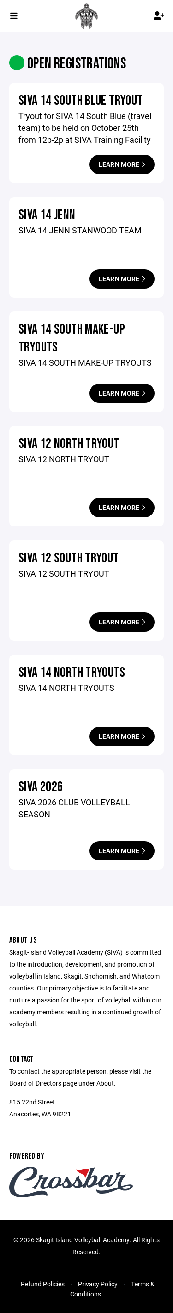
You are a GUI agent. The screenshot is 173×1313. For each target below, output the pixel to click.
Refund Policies (43, 1283)
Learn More (122, 164)
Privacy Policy (98, 1283)
